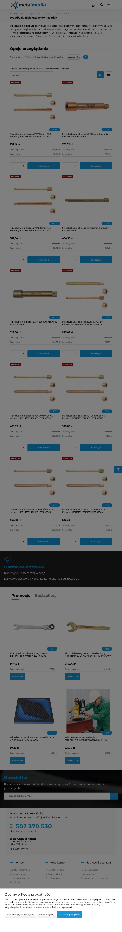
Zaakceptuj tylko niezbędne (20, 914)
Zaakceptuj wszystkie (69, 914)
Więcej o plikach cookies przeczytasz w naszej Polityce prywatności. (39, 907)
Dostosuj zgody (46, 914)
